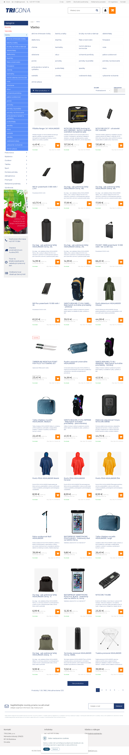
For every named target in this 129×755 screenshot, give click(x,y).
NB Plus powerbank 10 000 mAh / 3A (46, 304)
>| (122, 690)
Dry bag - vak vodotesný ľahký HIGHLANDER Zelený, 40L (108, 188)
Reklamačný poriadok (98, 2)
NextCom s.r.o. (92, 751)
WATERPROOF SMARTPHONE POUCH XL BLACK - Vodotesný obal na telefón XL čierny (76, 596)
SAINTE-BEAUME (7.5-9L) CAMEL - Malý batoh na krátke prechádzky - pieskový (77, 305)
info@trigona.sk (19, 2)
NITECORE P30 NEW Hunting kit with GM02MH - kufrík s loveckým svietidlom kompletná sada (77, 130)
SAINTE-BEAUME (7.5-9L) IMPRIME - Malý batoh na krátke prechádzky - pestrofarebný (77, 421)
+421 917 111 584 (34, 2)
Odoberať (119, 706)
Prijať (46, 749)
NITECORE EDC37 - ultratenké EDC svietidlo (108, 129)
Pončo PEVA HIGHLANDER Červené (74, 479)
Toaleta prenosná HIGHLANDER (108, 653)
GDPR (68, 2)
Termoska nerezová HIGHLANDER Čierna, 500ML (77, 654)
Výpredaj (8, 31)
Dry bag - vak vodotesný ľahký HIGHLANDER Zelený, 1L (44, 654)
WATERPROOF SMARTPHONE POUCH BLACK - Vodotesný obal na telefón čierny (77, 538)
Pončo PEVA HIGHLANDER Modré (45, 478)
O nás (61, 2)
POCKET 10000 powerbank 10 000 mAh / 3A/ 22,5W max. (109, 246)
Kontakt (123, 2)
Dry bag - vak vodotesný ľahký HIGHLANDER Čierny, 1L (44, 596)
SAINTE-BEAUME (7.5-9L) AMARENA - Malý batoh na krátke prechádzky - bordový (109, 363)
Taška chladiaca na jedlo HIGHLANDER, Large (105, 537)
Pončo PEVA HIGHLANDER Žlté (108, 478)
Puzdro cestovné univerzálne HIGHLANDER (75, 362)
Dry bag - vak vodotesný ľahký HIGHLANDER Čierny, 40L (76, 188)
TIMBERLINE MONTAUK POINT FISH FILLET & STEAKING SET (44, 362)
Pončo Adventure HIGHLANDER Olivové (108, 304)
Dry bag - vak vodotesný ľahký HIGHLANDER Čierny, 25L (44, 246)
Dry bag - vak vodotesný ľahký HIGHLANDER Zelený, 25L (76, 246)
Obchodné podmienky (80, 2)
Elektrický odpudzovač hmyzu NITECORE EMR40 (108, 421)
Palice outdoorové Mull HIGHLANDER (41, 537)
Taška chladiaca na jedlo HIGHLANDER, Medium (42, 421)
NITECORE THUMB (103, 595)
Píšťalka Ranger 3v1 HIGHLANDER (45, 128)
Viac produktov (78, 683)
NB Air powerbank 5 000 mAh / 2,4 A (44, 188)
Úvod (8, 2)
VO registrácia (113, 2)
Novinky (8, 27)
